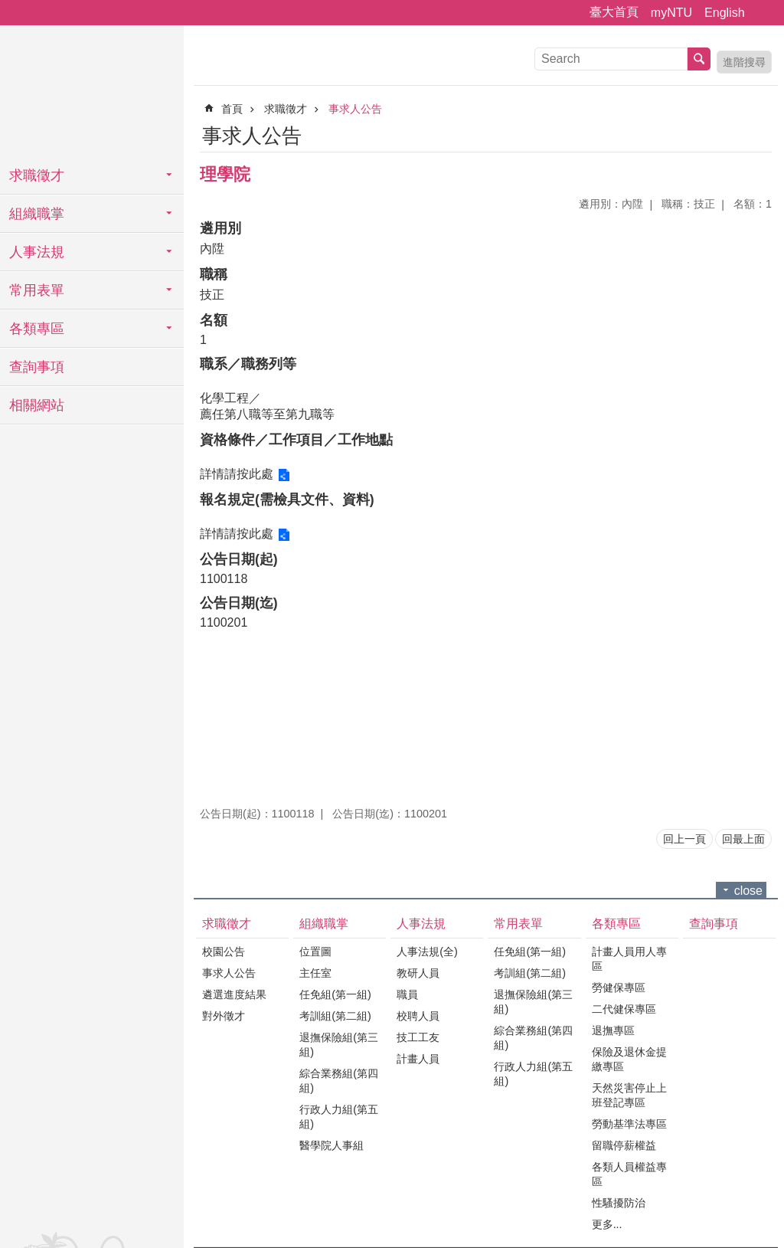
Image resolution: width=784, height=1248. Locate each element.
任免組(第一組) (335, 994)
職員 (407, 994)
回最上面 (743, 839)
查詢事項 (36, 367)
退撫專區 (613, 1030)
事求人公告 (355, 109)
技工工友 (418, 1037)
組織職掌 (36, 213)
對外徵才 (223, 1016)
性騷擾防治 (618, 1203)
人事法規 (36, 252)
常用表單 (36, 290)
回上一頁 (684, 839)
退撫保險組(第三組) (338, 1044)
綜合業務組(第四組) (338, 1080)
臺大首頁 (614, 11)
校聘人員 (418, 1016)
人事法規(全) (427, 951)
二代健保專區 (624, 1009)
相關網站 (36, 405)
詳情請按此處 (236, 473)
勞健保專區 (618, 987)
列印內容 (742, 133)
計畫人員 (418, 1059)
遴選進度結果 (234, 994)
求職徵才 (36, 175)
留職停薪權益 (624, 1145)
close (748, 890)
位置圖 (315, 951)
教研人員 (418, 973)
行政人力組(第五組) (338, 1116)
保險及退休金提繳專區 (629, 1059)
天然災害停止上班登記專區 (629, 1095)
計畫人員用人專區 (629, 958)
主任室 (315, 973)
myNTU (671, 12)
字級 (763, 13)
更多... (607, 1224)
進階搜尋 (744, 62)
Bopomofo (762, 133)
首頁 (232, 109)
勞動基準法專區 (629, 1124)
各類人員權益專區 (629, 1174)
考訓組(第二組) (335, 1016)
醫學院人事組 (331, 1145)
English (724, 12)
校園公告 (223, 951)
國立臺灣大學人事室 (92, 92)
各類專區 (36, 328)
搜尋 (699, 58)
